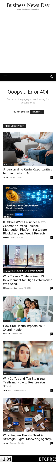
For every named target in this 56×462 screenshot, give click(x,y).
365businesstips (10, 288)
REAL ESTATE (8, 164)
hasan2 (6, 334)
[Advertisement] (28, 43)
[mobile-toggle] (5, 77)
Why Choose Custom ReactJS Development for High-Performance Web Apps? (27, 280)
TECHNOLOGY (9, 430)
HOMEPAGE (36, 112)
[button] (52, 77)
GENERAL (7, 217)
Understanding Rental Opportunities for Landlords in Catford (27, 171)
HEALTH (7, 321)
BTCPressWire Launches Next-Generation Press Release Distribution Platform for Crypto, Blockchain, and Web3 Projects (25, 227)
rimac (5, 177)
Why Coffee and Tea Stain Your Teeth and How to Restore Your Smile (24, 382)
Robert (6, 237)
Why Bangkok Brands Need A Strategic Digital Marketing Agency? (27, 437)
